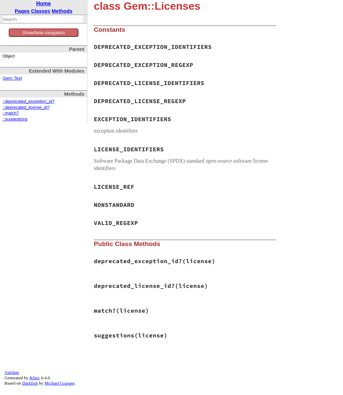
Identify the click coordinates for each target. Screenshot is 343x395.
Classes (40, 11)
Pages (22, 11)
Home (43, 3)
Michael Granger (60, 383)
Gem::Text (12, 78)
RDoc (34, 377)
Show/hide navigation (43, 32)
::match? (11, 113)
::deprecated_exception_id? (29, 101)
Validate (11, 372)
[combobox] (43, 19)
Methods (62, 11)
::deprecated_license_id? (26, 107)
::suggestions (15, 119)
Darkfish (30, 383)
